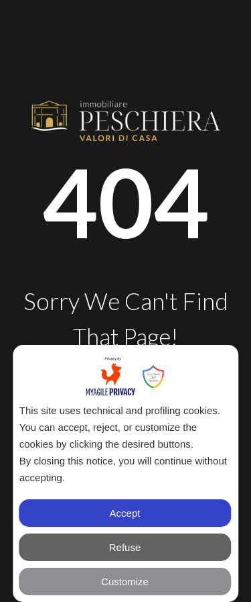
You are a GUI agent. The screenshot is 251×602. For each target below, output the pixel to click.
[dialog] (126, 473)
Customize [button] (125, 581)
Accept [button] (125, 513)
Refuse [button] (125, 547)
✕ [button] (220, 362)
